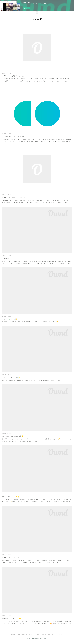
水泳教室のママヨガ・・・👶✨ (12, 618)
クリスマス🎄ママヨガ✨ (10, 319)
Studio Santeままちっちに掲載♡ (12, 557)
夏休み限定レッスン (8, 258)
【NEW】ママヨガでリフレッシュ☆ (13, 76)
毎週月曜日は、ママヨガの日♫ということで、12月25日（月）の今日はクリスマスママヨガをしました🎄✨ (30, 321)
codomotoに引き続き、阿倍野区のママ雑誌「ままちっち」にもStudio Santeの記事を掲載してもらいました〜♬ (31, 380)
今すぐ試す (26, 8)
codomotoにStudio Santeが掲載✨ (12, 436)
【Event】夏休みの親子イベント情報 (13, 136)
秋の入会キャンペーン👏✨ (10, 497)
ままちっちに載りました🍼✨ (11, 377)
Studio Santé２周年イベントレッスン (13, 197)
